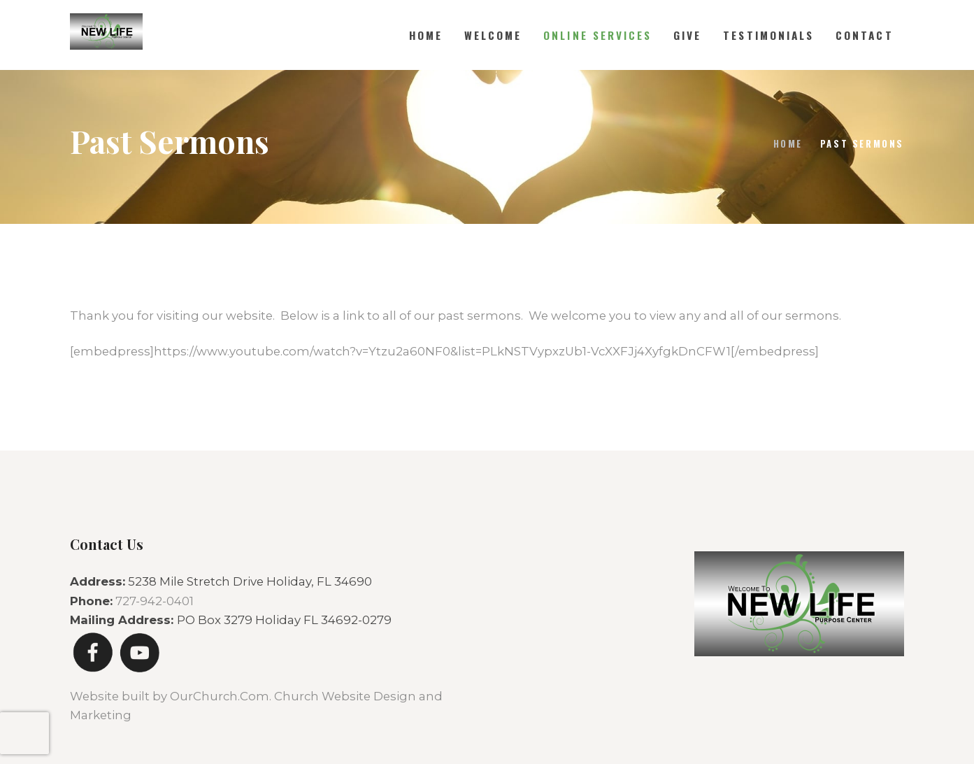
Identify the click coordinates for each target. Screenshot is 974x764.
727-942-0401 (154, 601)
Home (788, 143)
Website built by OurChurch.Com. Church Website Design (244, 696)
